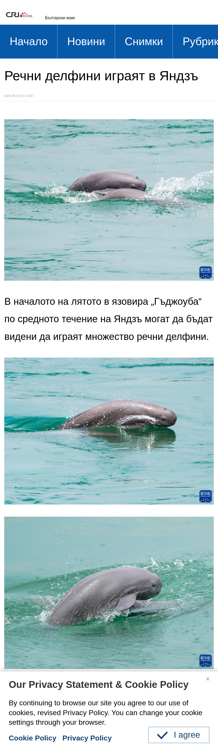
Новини (86, 41)
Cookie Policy (32, 738)
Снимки (144, 41)
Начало (29, 41)
